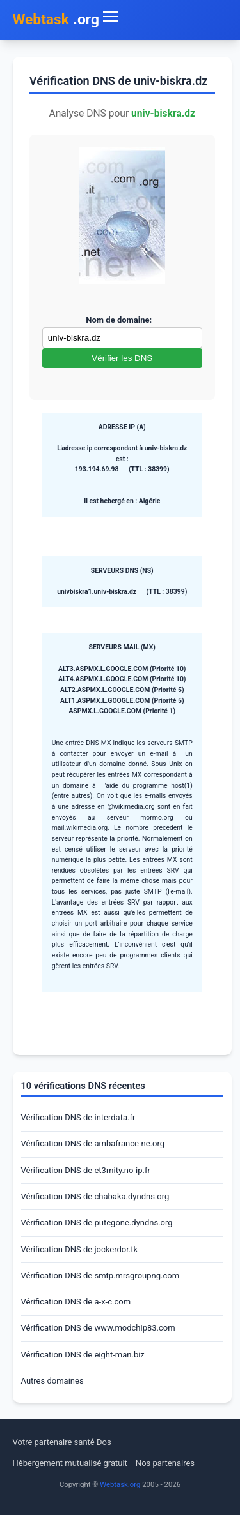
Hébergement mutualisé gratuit (70, 1463)
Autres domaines (52, 1381)
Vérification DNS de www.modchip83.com (98, 1328)
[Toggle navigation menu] (163, 17)
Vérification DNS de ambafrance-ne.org (93, 1143)
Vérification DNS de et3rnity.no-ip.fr (85, 1170)
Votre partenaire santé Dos (62, 1442)
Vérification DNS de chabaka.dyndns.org (95, 1196)
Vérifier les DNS (122, 358)
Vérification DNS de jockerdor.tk (79, 1249)
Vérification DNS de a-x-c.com (76, 1301)
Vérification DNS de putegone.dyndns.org (97, 1222)
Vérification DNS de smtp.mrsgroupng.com (100, 1275)
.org (56, 19)
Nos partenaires (165, 1463)
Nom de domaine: (119, 320)
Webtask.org (120, 1484)
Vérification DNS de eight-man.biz (83, 1354)
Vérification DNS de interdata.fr (78, 1117)
